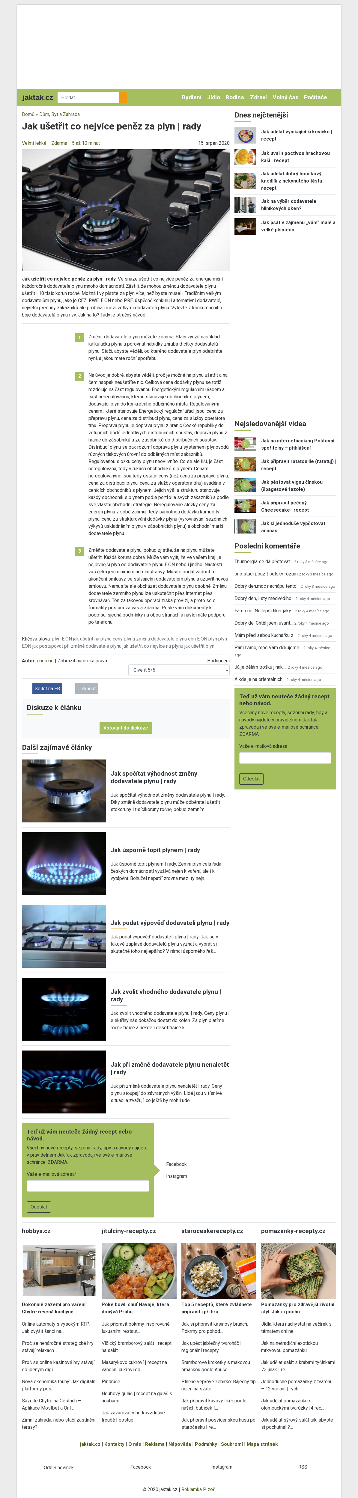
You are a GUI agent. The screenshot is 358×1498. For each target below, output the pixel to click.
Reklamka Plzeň (198, 1489)
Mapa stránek (262, 1444)
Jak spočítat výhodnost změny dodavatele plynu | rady (154, 777)
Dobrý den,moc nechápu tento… (267, 586)
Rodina (235, 97)
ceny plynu (124, 639)
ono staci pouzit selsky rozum (266, 574)
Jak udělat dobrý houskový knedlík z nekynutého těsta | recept (292, 181)
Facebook (176, 1164)
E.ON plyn (207, 639)
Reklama (155, 1444)
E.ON (67, 639)
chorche (45, 661)
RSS (302, 1467)
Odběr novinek (59, 1467)
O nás (134, 1444)
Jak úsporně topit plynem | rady (155, 850)
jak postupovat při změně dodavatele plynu (76, 646)
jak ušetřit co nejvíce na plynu (153, 646)
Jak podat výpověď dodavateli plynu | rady (170, 922)
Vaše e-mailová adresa (51, 1174)
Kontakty (114, 1444)
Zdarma (59, 143)
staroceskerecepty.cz (212, 1231)
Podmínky (206, 1444)
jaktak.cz (90, 1444)
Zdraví (258, 97)
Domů (28, 114)
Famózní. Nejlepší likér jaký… (264, 611)
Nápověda (180, 1444)
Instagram (176, 1176)
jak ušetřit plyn (199, 646)
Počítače (315, 97)
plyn (56, 639)
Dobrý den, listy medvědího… (264, 598)
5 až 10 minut (86, 143)
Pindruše (111, 1381)
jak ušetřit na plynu (92, 639)
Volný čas (285, 97)
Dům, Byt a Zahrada (59, 114)
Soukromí (232, 1444)
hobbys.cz (36, 1231)
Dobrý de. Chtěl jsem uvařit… (263, 623)
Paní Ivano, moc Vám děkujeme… (268, 647)
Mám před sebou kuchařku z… (265, 635)
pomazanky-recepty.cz (293, 1231)
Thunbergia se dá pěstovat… (263, 561)
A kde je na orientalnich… (259, 679)
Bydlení (191, 97)
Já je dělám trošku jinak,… (260, 667)
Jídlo (213, 97)
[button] (126, 210)
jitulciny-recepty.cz (129, 1231)
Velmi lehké (34, 143)
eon (192, 639)
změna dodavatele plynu (161, 639)
